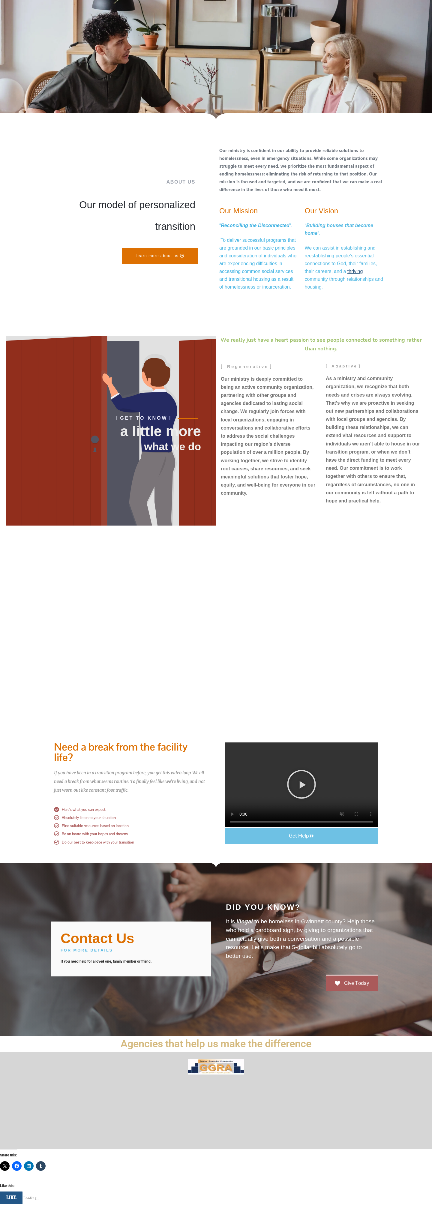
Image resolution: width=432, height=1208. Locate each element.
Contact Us (98, 938)
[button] (301, 785)
